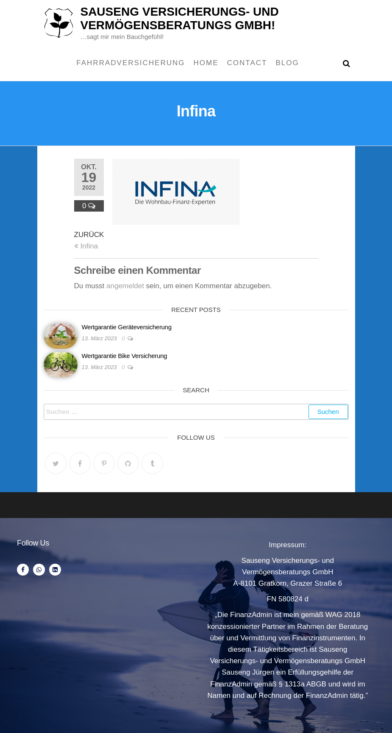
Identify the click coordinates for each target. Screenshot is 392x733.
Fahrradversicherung (130, 63)
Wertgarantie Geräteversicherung (127, 327)
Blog (287, 63)
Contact (247, 63)
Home (206, 63)
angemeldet (125, 286)
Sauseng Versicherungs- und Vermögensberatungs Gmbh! (179, 18)
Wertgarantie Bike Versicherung (124, 355)
